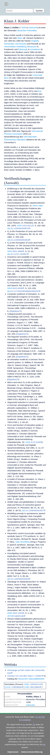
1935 (23, 27)
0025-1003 (17, 613)
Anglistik (35, 41)
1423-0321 (27, 225)
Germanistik (20, 44)
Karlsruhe (33, 27)
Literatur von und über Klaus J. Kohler (24, 676)
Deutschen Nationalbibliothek (31, 679)
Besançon (31, 46)
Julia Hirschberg (22, 542)
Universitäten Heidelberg (15, 46)
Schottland (35, 49)
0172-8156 (35, 442)
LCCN (7, 687)
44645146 (18, 616)
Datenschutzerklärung (32, 752)
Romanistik (9, 44)
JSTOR (10, 616)
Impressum (12, 752)
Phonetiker (32, 30)
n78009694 (16, 687)
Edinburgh (22, 49)
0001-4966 (17, 251)
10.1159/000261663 (20, 240)
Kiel (39, 91)
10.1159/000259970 (20, 228)
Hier (34, 725)
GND (26, 684)
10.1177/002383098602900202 (25, 291)
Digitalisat (14, 311)
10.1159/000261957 (34, 510)
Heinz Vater (38, 205)
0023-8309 (17, 288)
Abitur (20, 38)
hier (24, 725)
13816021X (35, 684)
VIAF (27, 687)
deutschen (22, 30)
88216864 (35, 687)
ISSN (19, 225)
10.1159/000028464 (20, 579)
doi (8, 228)
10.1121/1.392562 (19, 254)
